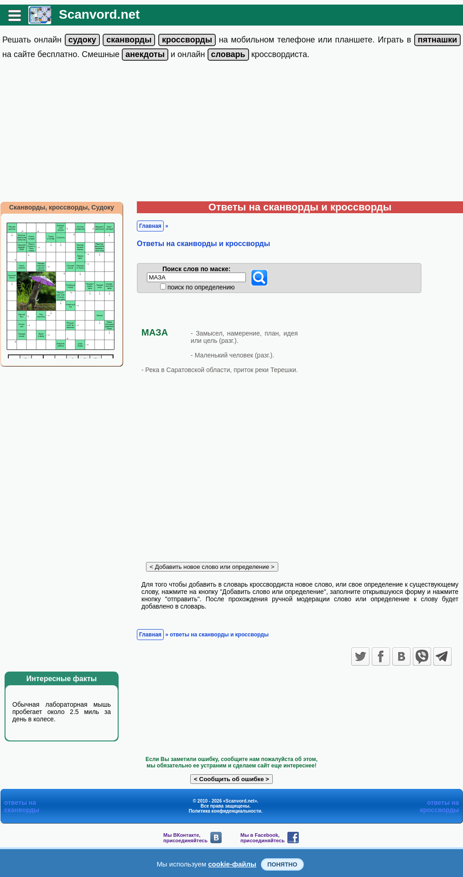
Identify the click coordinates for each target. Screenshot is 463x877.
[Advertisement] (231, 133)
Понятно (282, 864)
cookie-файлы (232, 864)
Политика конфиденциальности (225, 811)
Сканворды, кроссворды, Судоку (61, 207)
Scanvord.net (99, 14)
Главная (150, 226)
